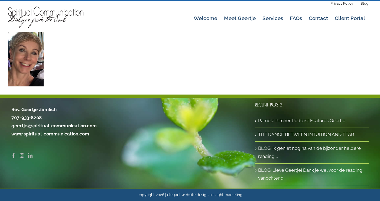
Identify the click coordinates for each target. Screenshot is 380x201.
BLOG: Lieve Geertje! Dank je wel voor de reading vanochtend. (310, 174)
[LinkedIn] (30, 155)
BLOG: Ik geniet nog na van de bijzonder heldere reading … (309, 152)
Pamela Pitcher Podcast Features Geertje (301, 120)
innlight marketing (226, 195)
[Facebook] (13, 155)
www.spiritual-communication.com (50, 134)
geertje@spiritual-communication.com (54, 125)
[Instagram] (22, 155)
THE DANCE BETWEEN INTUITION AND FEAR (306, 134)
